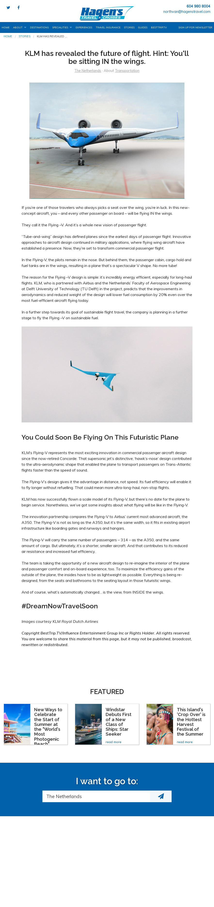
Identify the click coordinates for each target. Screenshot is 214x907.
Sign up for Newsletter (195, 27)
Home (5, 27)
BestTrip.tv (159, 27)
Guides (142, 27)
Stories (129, 27)
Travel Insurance (108, 27)
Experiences (84, 27)
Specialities (60, 27)
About (18, 27)
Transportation (127, 71)
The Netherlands (87, 71)
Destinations (39, 27)
